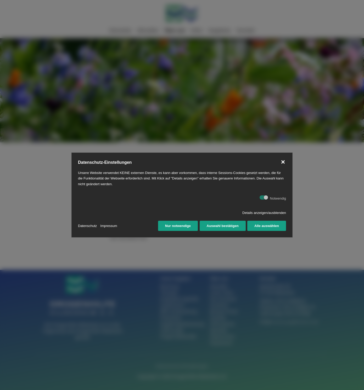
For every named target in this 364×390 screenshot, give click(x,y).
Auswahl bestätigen (223, 226)
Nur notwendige (178, 226)
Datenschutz (87, 226)
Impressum (108, 226)
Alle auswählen (266, 226)
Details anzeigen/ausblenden (264, 213)
